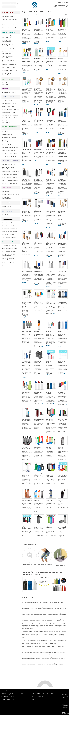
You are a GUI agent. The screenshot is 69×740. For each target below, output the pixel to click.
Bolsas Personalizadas (8, 223)
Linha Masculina (7, 211)
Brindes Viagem (7, 134)
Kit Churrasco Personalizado (10, 22)
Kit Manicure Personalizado (10, 194)
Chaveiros (5, 88)
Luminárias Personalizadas (10, 174)
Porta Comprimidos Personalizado (8, 259)
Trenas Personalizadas (9, 156)
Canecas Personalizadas (9, 19)
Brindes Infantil (7, 206)
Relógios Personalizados (9, 150)
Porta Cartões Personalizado (10, 115)
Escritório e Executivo (9, 96)
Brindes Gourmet (7, 12)
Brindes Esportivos (7, 132)
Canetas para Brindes (8, 49)
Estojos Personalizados (9, 64)
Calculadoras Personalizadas (10, 109)
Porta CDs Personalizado (9, 183)
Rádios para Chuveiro (8, 263)
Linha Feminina (6, 187)
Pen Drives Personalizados (10, 180)
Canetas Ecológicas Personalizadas (8, 36)
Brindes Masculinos (8, 215)
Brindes (24, 14)
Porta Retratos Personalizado (6, 83)
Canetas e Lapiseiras (8, 32)
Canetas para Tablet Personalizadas (8, 168)
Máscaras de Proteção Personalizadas (8, 255)
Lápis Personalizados (8, 67)
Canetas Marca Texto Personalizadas (8, 41)
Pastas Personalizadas (8, 234)
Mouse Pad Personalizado (10, 177)
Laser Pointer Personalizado (10, 171)
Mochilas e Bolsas (7, 219)
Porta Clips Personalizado (10, 118)
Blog (63, 711)
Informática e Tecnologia (10, 160)
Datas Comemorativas (65, 713)
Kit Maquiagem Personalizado (6, 198)
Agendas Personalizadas (9, 100)
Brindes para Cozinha (8, 16)
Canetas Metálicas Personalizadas (7, 45)
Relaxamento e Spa (8, 266)
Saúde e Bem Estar (8, 242)
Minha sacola (63, 2)
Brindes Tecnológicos (8, 164)
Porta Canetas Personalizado (6, 74)
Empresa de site (65, 708)
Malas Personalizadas (8, 226)
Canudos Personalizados (9, 248)
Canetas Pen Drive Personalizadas (7, 52)
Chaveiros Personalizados (9, 92)
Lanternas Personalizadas (10, 147)
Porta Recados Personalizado (6, 121)
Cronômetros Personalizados (6, 141)
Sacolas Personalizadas (9, 237)
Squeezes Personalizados (10, 153)
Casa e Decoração (8, 79)
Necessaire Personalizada (9, 231)
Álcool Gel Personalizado (9, 245)
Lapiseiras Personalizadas (9, 70)
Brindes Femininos (7, 191)
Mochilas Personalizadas (9, 228)
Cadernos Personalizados (9, 106)
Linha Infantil (6, 203)
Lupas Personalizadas (8, 112)
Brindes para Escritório (9, 103)
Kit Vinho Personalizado (9, 28)
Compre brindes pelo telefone (60, 6)
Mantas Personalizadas (9, 251)
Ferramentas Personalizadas (10, 145)
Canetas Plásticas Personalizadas (7, 56)
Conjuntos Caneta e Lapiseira (8, 61)
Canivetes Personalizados (9, 137)
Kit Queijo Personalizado (9, 25)
